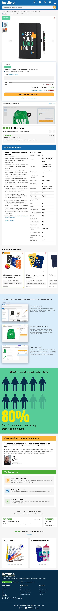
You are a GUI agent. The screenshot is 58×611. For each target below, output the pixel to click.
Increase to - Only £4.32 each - (43, 87)
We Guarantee (28, 14)
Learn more (5, 286)
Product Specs (12, 14)
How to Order (20, 14)
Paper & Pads (9, 11)
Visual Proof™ (33, 98)
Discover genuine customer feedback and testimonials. (16, 131)
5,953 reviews (17, 128)
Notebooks (16, 11)
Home (3, 11)
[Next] (18, 271)
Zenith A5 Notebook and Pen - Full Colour (30, 11)
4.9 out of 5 (25, 531)
